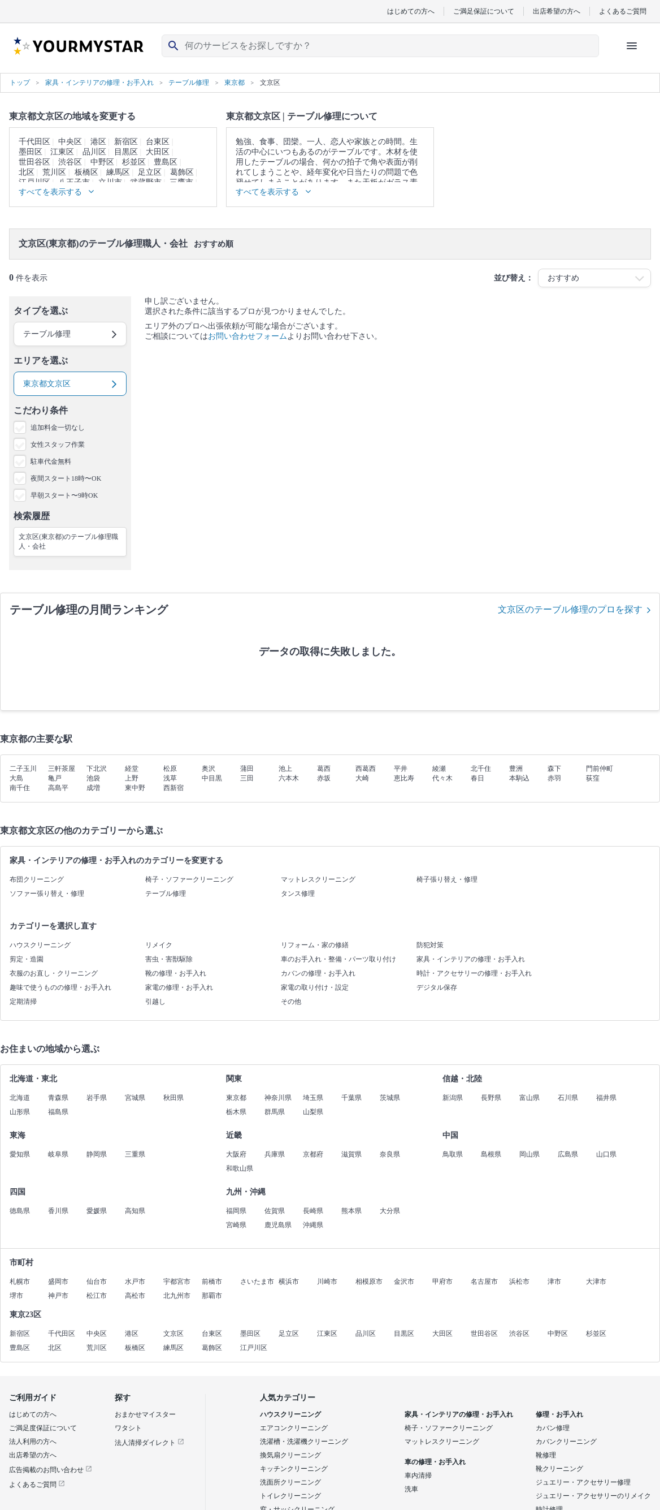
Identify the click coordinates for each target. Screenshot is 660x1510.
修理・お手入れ (559, 1414)
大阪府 (236, 1154)
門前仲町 (599, 769)
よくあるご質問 (622, 11)
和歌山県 (239, 1168)
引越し (155, 1002)
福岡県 (236, 1211)
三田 (247, 778)
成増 (93, 788)
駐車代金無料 (51, 461)
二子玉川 (23, 769)
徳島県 (20, 1211)
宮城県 (135, 1098)
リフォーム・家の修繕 (315, 945)
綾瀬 (439, 769)
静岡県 (96, 1154)
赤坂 (324, 778)
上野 (131, 778)
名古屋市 (484, 1281)
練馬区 (118, 172)
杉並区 (134, 162)
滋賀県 (351, 1154)
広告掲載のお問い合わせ (50, 1470)
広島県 (568, 1154)
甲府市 (442, 1281)
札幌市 (20, 1281)
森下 (554, 769)
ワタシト (128, 1428)
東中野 (135, 788)
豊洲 (516, 769)
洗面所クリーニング (290, 1482)
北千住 (481, 769)
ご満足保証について (483, 11)
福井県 (606, 1098)
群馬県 (274, 1112)
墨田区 (30, 152)
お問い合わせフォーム (247, 336)
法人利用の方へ (33, 1442)
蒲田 (247, 769)
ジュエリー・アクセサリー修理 (583, 1482)
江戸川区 (253, 1348)
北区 (26, 172)
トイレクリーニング (290, 1496)
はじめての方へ (411, 11)
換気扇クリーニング (290, 1455)
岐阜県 (58, 1154)
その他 (291, 1002)
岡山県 (529, 1154)
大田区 (158, 152)
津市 (554, 1281)
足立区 (150, 172)
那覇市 (212, 1296)
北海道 (20, 1098)
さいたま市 (257, 1281)
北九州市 (176, 1296)
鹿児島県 (278, 1225)
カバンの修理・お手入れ (318, 973)
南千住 (20, 788)
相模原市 (369, 1281)
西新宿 (173, 788)
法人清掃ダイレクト (149, 1443)
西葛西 (365, 769)
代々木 (442, 778)
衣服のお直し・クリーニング (54, 973)
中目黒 (212, 778)
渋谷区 (70, 162)
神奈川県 (278, 1098)
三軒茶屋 (61, 769)
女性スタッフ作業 (58, 444)
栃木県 (236, 1112)
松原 (170, 769)
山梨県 (313, 1112)
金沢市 (404, 1281)
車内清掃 (418, 1475)
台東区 (158, 141)
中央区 (70, 141)
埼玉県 (313, 1098)
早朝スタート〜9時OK (64, 495)
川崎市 (327, 1281)
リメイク (158, 945)
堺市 (16, 1296)
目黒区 (126, 152)
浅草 (170, 778)
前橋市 (212, 1281)
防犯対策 (430, 945)
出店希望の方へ (556, 11)
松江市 (96, 1296)
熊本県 (351, 1211)
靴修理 (546, 1455)
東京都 (236, 1098)
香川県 (58, 1211)
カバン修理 (553, 1428)
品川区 (94, 152)
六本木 (289, 778)
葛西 (324, 769)
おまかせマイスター (145, 1414)
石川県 (568, 1098)
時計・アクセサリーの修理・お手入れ (474, 973)
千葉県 (351, 1098)
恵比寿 (404, 778)
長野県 (491, 1098)
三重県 (135, 1154)
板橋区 (86, 172)
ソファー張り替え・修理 (47, 894)
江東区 (62, 152)
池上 (285, 769)
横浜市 (289, 1281)
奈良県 (390, 1154)
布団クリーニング (37, 879)
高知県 (135, 1211)
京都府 (313, 1154)
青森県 (58, 1098)
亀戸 (55, 778)
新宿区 (126, 141)
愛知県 (20, 1154)
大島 (16, 778)
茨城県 (390, 1098)
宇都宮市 (176, 1281)
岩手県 (96, 1098)
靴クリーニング (559, 1469)
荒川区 (54, 172)
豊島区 (165, 162)
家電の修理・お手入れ (179, 987)
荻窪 (593, 778)
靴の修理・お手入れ (175, 973)
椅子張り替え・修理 (446, 879)
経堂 (131, 769)
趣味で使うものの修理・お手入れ (60, 987)
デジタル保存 (436, 987)
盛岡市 (58, 1281)
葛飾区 (182, 172)
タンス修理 (298, 894)
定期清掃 (23, 1002)
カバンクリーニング (566, 1442)
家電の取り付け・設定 (315, 987)
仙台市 (96, 1281)
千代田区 (34, 141)
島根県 (491, 1154)
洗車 (411, 1489)
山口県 (606, 1154)
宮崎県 (236, 1225)
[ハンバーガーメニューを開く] (631, 45)
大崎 (362, 778)
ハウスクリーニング (40, 945)
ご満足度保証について (43, 1428)
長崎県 (313, 1211)
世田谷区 (34, 162)
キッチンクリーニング (294, 1469)
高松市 (135, 1296)
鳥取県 (452, 1154)
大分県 (390, 1211)
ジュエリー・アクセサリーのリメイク (593, 1496)
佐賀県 (274, 1211)
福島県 (58, 1112)
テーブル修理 (165, 894)
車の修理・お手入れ (435, 1462)
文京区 (173, 1334)
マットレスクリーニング (318, 879)
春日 (477, 778)
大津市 (596, 1281)
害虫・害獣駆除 (169, 959)
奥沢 (208, 769)
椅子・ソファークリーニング (189, 879)
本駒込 (519, 778)
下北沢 (96, 769)
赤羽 (554, 778)
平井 (400, 769)
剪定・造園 (27, 959)
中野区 (102, 162)
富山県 (529, 1098)
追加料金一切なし (58, 428)
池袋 (93, 778)
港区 (98, 141)
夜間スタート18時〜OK (66, 478)
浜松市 (519, 1281)
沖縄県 (313, 1225)
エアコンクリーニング (294, 1428)
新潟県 (452, 1098)
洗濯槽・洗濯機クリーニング (304, 1442)
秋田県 (173, 1098)
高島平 (58, 788)
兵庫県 (274, 1154)
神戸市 (58, 1296)
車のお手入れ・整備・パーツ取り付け (338, 959)
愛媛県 (96, 1211)
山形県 (20, 1112)
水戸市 (135, 1281)
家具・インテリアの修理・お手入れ (470, 959)
